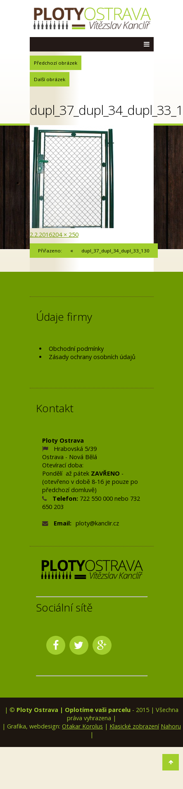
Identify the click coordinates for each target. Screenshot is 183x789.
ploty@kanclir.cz (97, 523)
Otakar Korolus (82, 726)
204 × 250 (65, 234)
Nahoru (171, 726)
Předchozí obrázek (55, 63)
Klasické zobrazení (134, 726)
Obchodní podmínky (76, 348)
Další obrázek (49, 79)
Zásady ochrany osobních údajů (92, 357)
